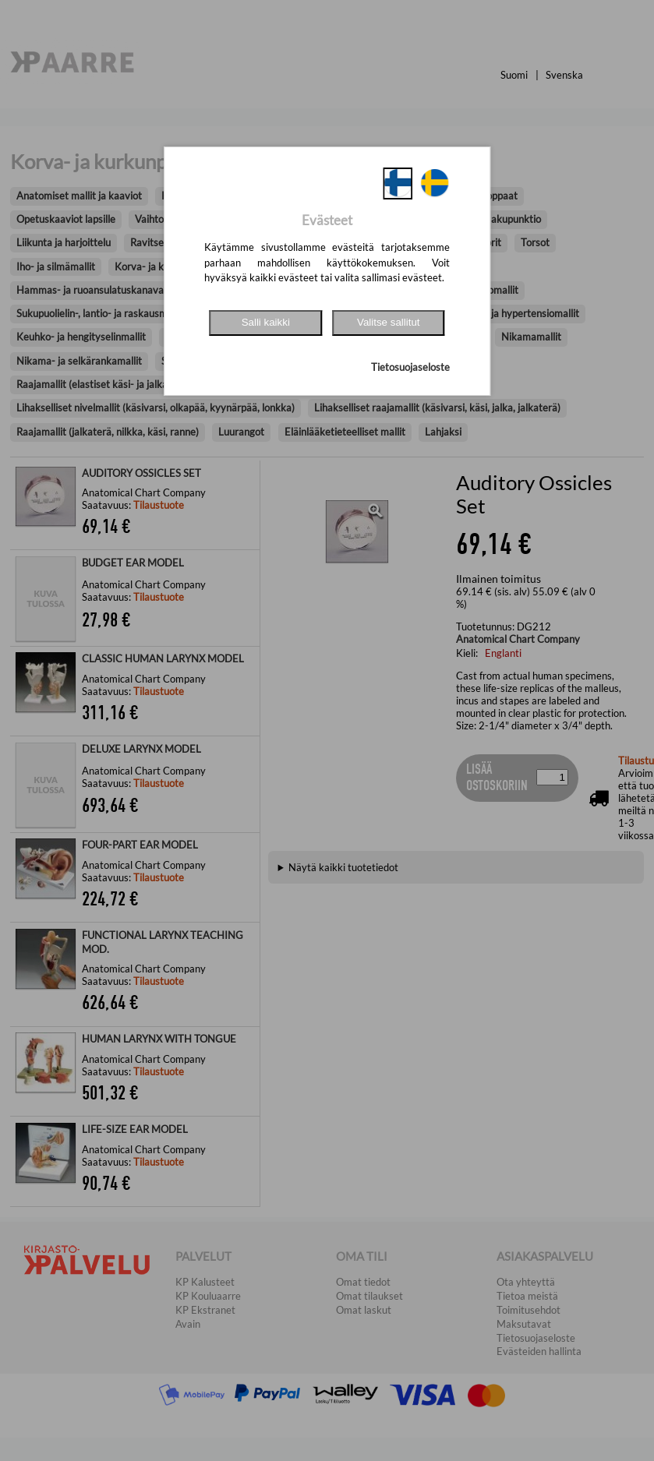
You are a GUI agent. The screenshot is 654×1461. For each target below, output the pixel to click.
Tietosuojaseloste (410, 367)
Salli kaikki (266, 322)
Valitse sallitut (388, 322)
